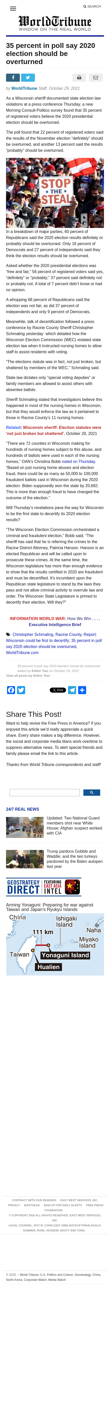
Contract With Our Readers (34, 1200)
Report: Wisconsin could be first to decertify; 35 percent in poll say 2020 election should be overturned (54, 640)
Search (92, 6)
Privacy (14, 1205)
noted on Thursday (78, 461)
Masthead (32, 1205)
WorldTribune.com (22, 653)
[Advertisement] (49, 1039)
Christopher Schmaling (33, 634)
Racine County (69, 634)
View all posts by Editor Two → (30, 675)
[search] (44, 792)
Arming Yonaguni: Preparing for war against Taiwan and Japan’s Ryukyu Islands (49, 907)
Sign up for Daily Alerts (63, 1205)
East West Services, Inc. (79, 1200)
